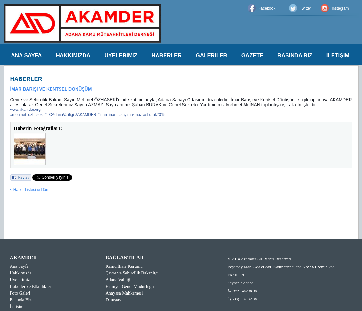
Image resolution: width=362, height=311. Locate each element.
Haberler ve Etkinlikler (30, 286)
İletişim (17, 306)
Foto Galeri (20, 293)
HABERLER (166, 56)
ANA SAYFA (26, 56)
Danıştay (114, 300)
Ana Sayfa (19, 266)
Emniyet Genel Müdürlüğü (130, 286)
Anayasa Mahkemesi (124, 293)
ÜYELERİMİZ (120, 56)
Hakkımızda (21, 273)
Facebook (267, 8)
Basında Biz (21, 300)
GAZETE (252, 56)
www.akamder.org (25, 109)
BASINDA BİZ (295, 56)
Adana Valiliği (119, 279)
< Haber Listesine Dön (29, 189)
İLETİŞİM (338, 56)
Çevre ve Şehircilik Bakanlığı (132, 273)
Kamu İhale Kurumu (124, 266)
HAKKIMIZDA (73, 56)
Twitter (305, 8)
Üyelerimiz (20, 279)
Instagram (340, 8)
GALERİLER (211, 56)
